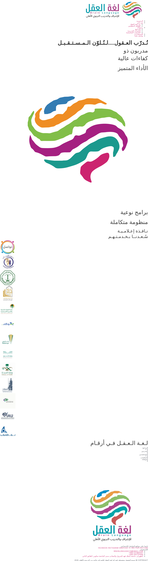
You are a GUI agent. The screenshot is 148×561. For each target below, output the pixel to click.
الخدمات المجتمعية (133, 32)
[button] (71, 22)
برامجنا (140, 27)
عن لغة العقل (135, 24)
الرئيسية (140, 21)
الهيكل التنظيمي (134, 26)
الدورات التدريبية (134, 31)
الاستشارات (138, 34)
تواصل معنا (139, 36)
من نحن (140, 23)
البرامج (138, 29)
